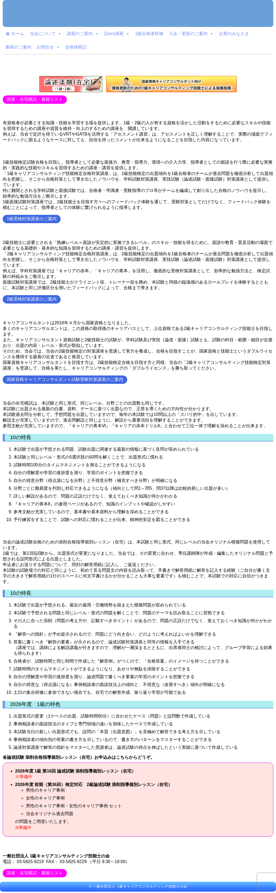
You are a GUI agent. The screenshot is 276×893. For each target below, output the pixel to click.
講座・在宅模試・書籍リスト (35, 99)
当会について (45, 33)
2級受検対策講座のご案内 (32, 299)
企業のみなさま (234, 33)
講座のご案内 (83, 33)
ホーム (17, 33)
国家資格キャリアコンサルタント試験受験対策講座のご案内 (65, 379)
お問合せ (48, 47)
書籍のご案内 (18, 47)
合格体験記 (76, 47)
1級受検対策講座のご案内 (32, 218)
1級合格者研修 (149, 33)
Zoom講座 (117, 33)
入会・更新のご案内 (191, 33)
